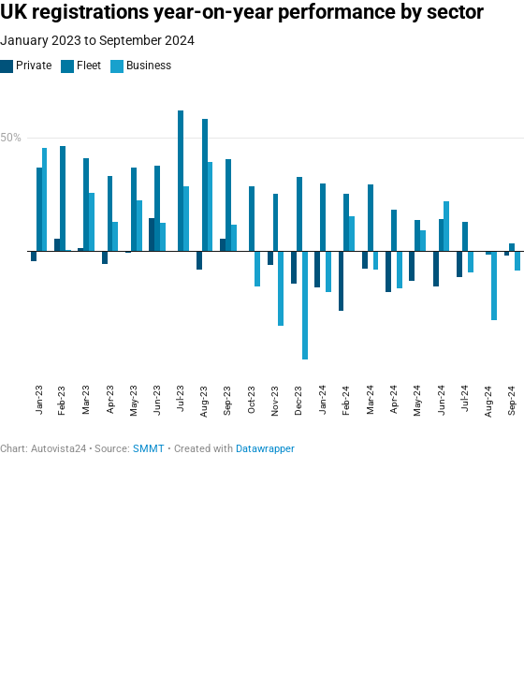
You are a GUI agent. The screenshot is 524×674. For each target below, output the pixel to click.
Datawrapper (265, 449)
